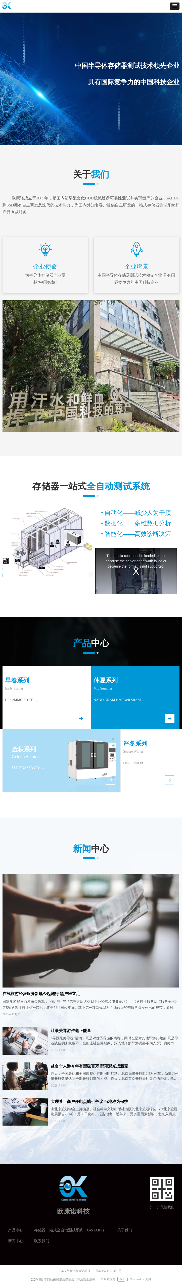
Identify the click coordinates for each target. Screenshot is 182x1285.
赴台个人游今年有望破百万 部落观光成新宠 (89, 1066)
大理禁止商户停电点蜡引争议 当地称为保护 (89, 1101)
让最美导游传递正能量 (71, 1031)
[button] (174, 6)
